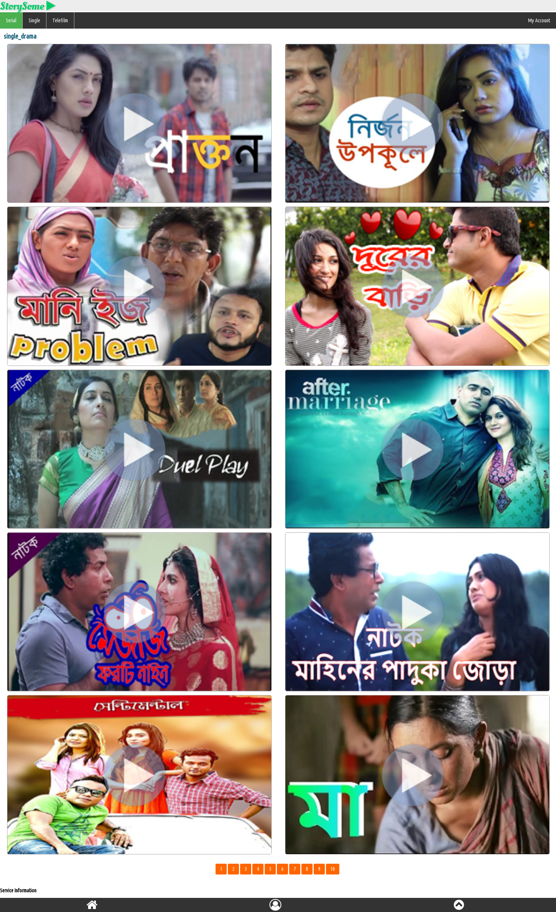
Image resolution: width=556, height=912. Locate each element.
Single (34, 20)
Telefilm (60, 20)
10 (332, 869)
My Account (539, 20)
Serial (11, 20)
